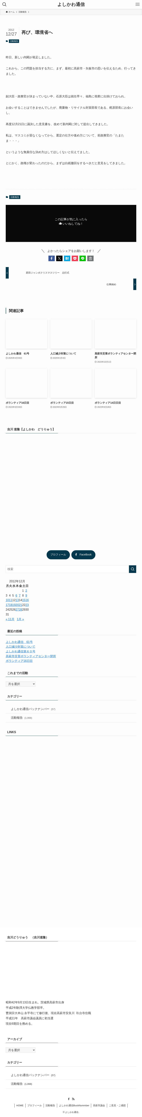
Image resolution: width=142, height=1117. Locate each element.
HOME (19, 1105)
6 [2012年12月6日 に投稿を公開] (16, 595)
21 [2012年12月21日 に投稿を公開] (20, 605)
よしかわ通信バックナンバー (33, 709)
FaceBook (83, 554)
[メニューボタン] (137, 4)
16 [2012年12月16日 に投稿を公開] (27, 600)
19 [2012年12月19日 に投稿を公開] (14, 605)
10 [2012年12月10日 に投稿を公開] (7, 600)
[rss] (73, 1099)
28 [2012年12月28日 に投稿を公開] (20, 609)
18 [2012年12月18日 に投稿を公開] (10, 605)
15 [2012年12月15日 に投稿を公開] (24, 600)
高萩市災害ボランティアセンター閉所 (31, 656)
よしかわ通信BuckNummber (74, 1105)
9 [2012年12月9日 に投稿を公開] (26, 595)
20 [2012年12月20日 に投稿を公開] (17, 605)
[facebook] (68, 1099)
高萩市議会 (99, 1105)
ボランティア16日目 (19, 660)
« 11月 (10, 619)
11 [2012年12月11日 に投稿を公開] (10, 600)
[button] (51, 258)
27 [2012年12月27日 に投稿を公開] (17, 609)
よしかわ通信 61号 (19, 642)
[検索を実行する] (132, 569)
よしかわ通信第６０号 (20, 651)
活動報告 (14, 41)
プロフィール (58, 554)
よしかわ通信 (71, 4)
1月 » (20, 619)
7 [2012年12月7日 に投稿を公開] (20, 595)
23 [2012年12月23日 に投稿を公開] (27, 605)
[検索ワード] (71, 569)
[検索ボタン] (4, 4)
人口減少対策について (20, 646)
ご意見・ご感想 (117, 1105)
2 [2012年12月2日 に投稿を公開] (26, 590)
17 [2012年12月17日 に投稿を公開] (7, 605)
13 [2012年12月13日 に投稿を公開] (17, 600)
